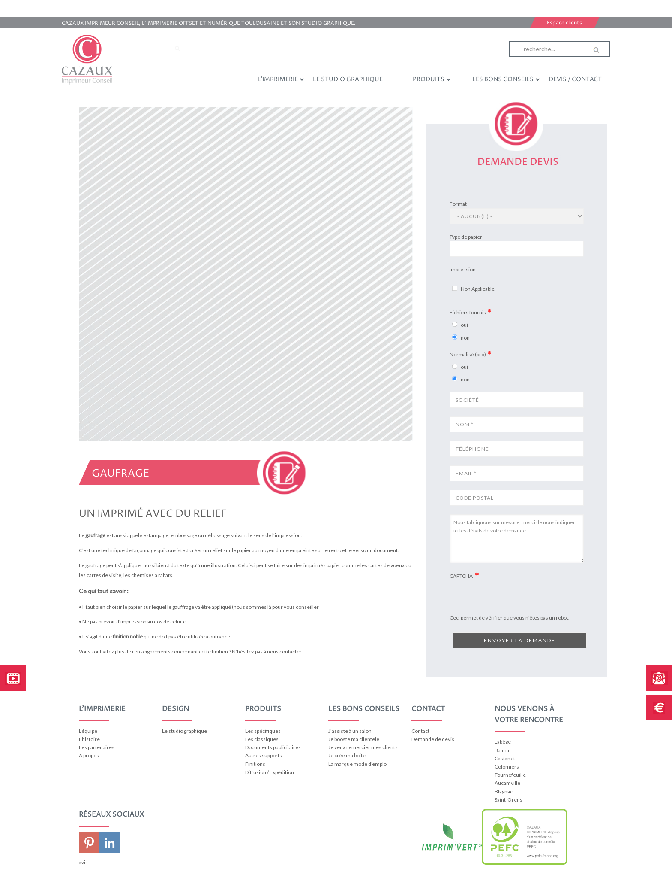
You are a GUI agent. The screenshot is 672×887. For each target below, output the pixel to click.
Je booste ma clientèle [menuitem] (353, 739)
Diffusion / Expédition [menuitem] (269, 772)
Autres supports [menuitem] (263, 755)
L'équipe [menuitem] (88, 731)
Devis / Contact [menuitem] (575, 79)
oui (464, 325)
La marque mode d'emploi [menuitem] (358, 764)
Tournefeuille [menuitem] (510, 775)
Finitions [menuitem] (255, 764)
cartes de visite (104, 575)
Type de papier (466, 237)
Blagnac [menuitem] (504, 791)
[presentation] (515, 612)
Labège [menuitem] (503, 741)
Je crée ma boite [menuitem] (347, 755)
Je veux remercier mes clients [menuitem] (363, 747)
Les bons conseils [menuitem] (506, 79)
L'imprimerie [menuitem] (281, 79)
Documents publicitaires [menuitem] (273, 747)
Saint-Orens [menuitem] (508, 799)
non (465, 337)
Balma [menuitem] (502, 750)
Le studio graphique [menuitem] (348, 79)
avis (83, 862)
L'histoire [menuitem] (89, 739)
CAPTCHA (462, 576)
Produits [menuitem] (432, 79)
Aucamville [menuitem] (507, 783)
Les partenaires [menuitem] (96, 747)
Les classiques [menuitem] (262, 739)
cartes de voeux (386, 565)
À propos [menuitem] (89, 755)
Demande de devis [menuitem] (432, 739)
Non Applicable (478, 289)
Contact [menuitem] (420, 731)
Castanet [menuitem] (505, 758)
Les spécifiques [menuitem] (263, 731)
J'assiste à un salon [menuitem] (350, 731)
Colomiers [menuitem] (507, 766)
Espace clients (564, 23)
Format (458, 203)
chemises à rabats (151, 575)
